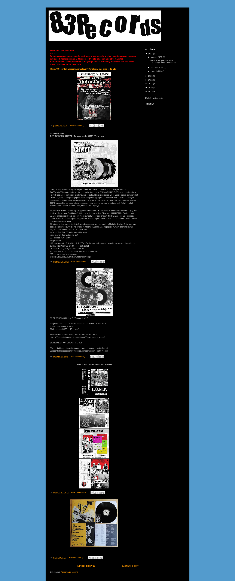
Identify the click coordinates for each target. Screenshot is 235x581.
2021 (150, 83)
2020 (150, 87)
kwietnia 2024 (157, 71)
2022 (150, 80)
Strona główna (86, 565)
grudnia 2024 (157, 57)
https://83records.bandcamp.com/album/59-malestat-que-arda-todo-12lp (83, 69)
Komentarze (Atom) (69, 572)
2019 (150, 91)
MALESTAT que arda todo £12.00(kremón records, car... (164, 61)
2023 (150, 76)
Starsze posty (130, 565)
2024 (150, 54)
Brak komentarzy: (78, 125)
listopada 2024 (157, 67)
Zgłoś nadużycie (154, 98)
